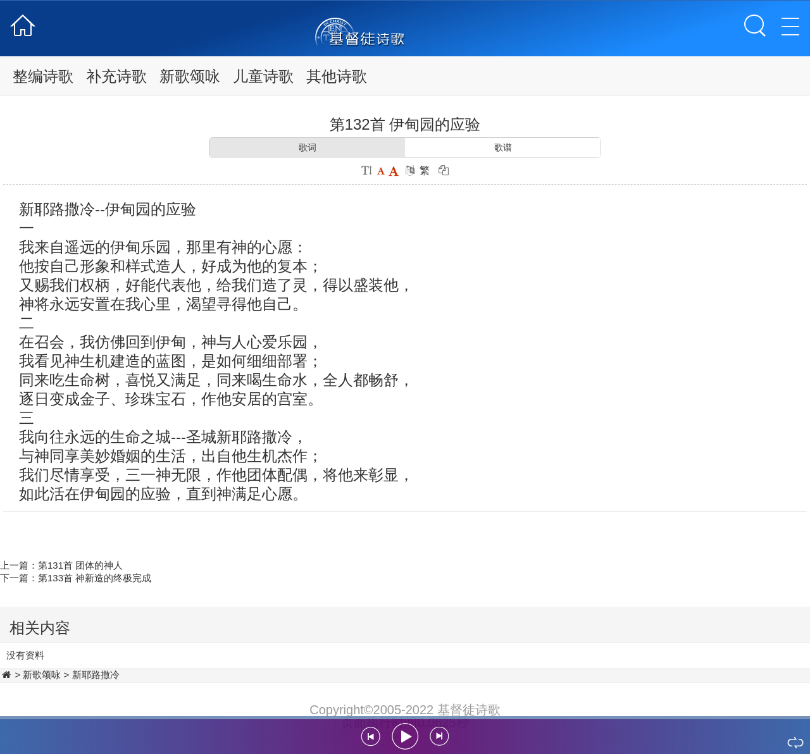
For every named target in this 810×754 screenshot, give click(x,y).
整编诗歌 (43, 76)
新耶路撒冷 (96, 674)
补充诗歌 (116, 76)
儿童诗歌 (263, 76)
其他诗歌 (336, 76)
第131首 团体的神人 (80, 565)
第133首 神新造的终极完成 (94, 577)
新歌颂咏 (189, 76)
